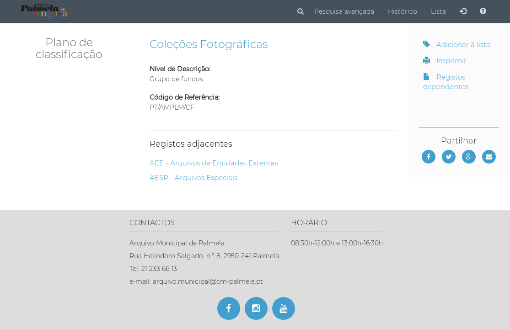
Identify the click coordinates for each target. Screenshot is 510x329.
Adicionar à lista (456, 44)
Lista (438, 11)
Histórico (402, 11)
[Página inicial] (45, 11)
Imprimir (445, 60)
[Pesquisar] (300, 12)
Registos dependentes (445, 82)
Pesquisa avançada (344, 11)
